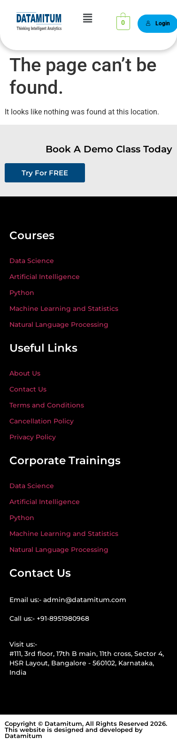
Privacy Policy (32, 437)
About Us (24, 373)
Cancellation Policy (41, 421)
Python (21, 292)
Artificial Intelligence (44, 276)
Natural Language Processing (58, 324)
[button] (87, 18)
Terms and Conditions (46, 405)
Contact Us (27, 389)
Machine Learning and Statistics (63, 308)
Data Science (31, 260)
